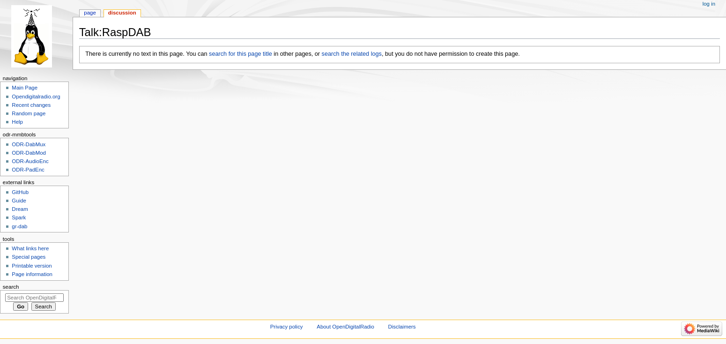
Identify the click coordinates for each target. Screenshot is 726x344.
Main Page (24, 87)
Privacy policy (286, 326)
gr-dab (19, 226)
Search (11, 287)
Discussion (122, 12)
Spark (19, 217)
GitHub (20, 192)
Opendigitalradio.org (36, 96)
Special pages (28, 257)
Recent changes (31, 105)
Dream (20, 209)
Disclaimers (402, 326)
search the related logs (352, 54)
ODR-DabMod (29, 153)
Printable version (32, 266)
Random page (28, 113)
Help (17, 122)
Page (90, 12)
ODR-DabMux (28, 144)
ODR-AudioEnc (30, 161)
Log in (709, 4)
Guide (19, 200)
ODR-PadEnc (28, 169)
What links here (30, 248)
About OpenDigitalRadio (345, 326)
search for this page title (240, 54)
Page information (32, 274)
